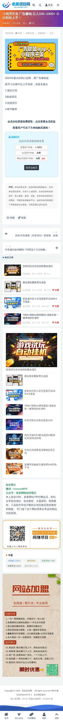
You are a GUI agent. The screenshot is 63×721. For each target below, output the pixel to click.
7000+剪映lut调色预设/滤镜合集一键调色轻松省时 (40, 407)
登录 (49, 5)
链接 (22, 217)
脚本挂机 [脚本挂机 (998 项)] (31, 566)
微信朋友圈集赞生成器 (34, 282)
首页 (20, 33)
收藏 (11, 217)
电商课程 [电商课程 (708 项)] (48, 560)
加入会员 (19, 716)
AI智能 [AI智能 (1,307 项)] (14, 560)
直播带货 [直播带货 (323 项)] (14, 566)
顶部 (56, 716)
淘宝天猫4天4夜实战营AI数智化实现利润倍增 (39, 436)
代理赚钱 (31, 716)
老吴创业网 (27, 690)
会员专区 (27, 290)
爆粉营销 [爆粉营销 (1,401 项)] (31, 561)
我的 (44, 716)
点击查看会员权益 (45, 121)
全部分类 (30, 33)
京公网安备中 (40, 694)
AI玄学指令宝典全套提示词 (38, 420)
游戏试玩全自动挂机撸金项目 (38, 266)
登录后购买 (31, 167)
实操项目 (6, 23)
